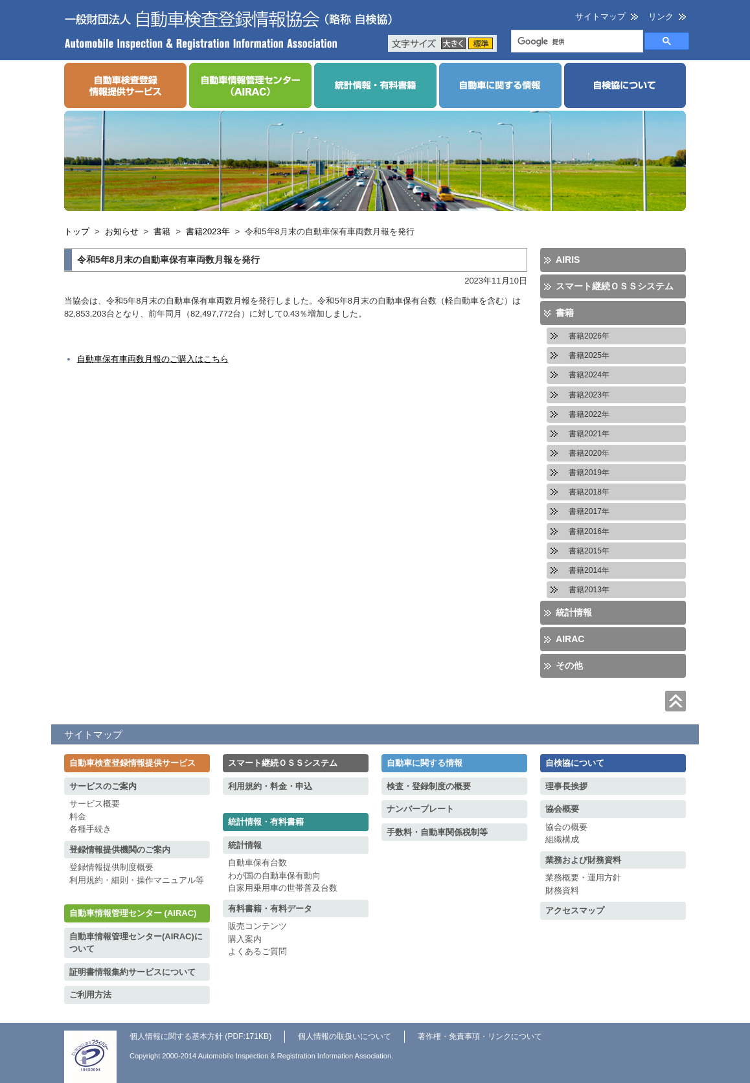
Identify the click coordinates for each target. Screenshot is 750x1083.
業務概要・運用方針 (583, 877)
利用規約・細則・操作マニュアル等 (136, 880)
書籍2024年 (589, 374)
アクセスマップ (574, 910)
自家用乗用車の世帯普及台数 (282, 888)
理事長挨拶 (566, 786)
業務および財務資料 (583, 860)
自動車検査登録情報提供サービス (132, 763)
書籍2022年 (589, 414)
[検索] (575, 42)
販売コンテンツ (257, 926)
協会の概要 (566, 827)
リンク (661, 16)
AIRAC (570, 639)
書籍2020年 (589, 453)
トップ (76, 231)
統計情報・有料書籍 (266, 822)
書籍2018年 (589, 492)
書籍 (161, 231)
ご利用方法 (90, 994)
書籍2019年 (589, 472)
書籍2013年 (589, 589)
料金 (77, 816)
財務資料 (562, 890)
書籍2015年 (589, 550)
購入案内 (245, 939)
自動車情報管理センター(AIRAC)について (136, 943)
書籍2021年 (589, 433)
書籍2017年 (589, 511)
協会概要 (562, 809)
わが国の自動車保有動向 (274, 875)
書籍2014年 (589, 570)
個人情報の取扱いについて (344, 1036)
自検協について (574, 763)
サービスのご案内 (103, 786)
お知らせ (122, 231)
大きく (453, 43)
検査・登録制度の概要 (429, 786)
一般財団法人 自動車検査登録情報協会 (228, 30)
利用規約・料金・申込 (270, 786)
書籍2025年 (589, 355)
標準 (480, 43)
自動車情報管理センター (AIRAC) (132, 913)
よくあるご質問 (257, 951)
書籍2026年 (589, 336)
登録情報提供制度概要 (111, 867)
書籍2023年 (208, 231)
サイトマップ (600, 16)
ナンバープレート (420, 809)
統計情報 (574, 612)
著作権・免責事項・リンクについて (480, 1036)
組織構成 (562, 839)
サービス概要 (94, 804)
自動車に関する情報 (424, 763)
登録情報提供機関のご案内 (119, 849)
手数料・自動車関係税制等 (437, 832)
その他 (569, 665)
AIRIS (568, 259)
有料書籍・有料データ (270, 908)
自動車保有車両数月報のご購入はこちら (153, 359)
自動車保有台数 (257, 862)
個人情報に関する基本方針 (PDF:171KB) (200, 1036)
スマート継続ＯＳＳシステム (615, 286)
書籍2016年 (589, 531)
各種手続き (90, 829)
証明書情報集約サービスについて (132, 972)
